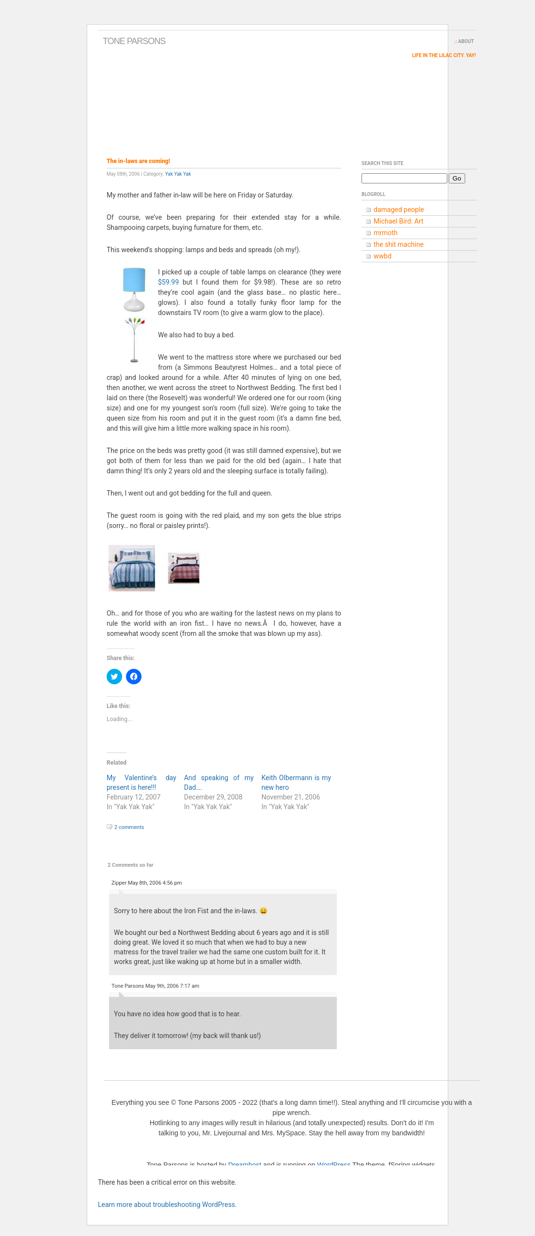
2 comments (129, 827)
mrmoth (386, 233)
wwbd (383, 256)
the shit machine (399, 244)
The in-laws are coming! (138, 161)
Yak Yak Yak (178, 174)
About (466, 41)
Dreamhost (244, 1165)
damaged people (399, 209)
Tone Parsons (134, 41)
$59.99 (168, 282)
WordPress (333, 1165)
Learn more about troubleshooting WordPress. (167, 1204)
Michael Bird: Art (399, 221)
